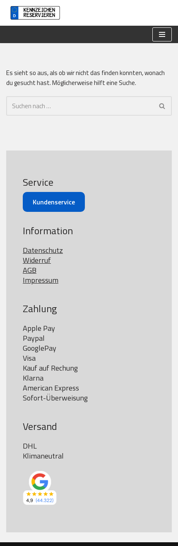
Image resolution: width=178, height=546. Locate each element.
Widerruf (37, 260)
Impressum (40, 280)
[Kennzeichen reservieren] (33, 13)
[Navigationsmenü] (162, 34)
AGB (29, 270)
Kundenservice (54, 202)
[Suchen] (79, 106)
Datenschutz (43, 250)
